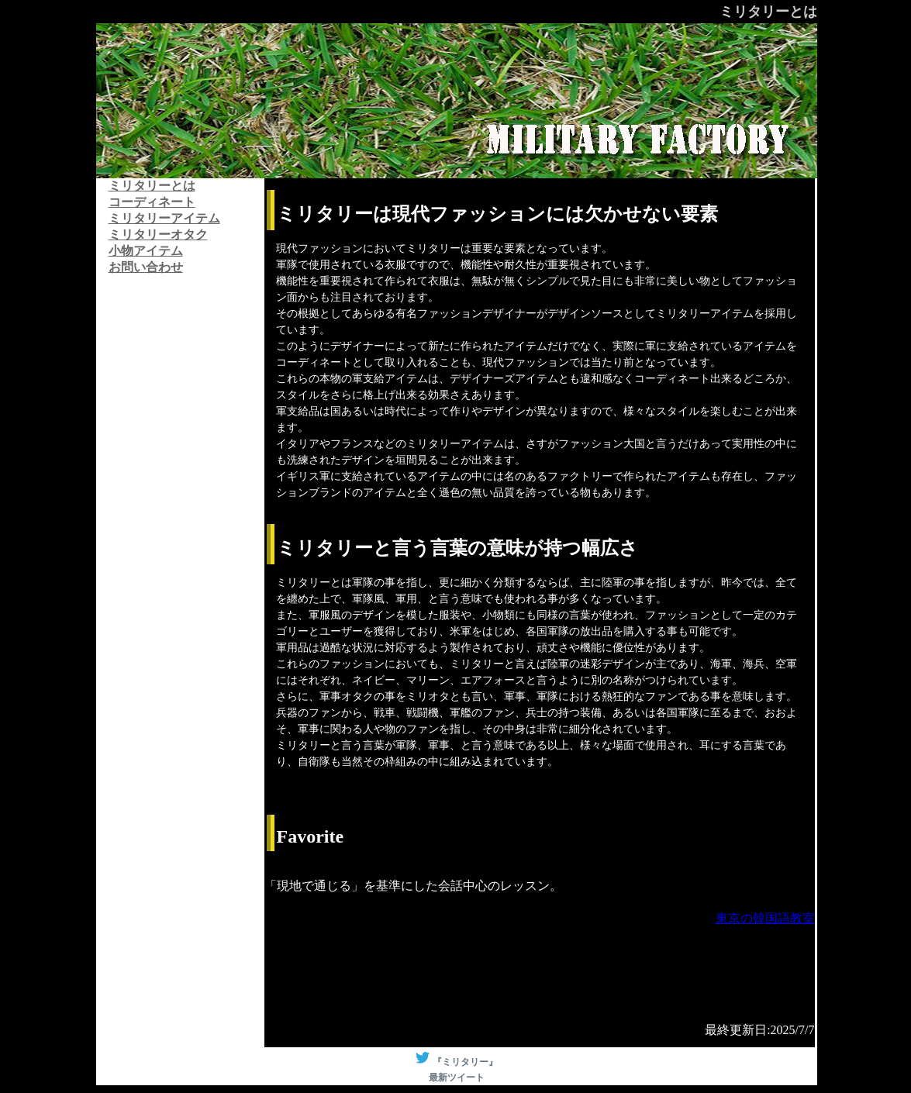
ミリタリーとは (152, 185)
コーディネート (152, 202)
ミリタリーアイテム (164, 218)
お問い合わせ (146, 267)
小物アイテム (146, 250)
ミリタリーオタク (158, 234)
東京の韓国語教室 (765, 918)
